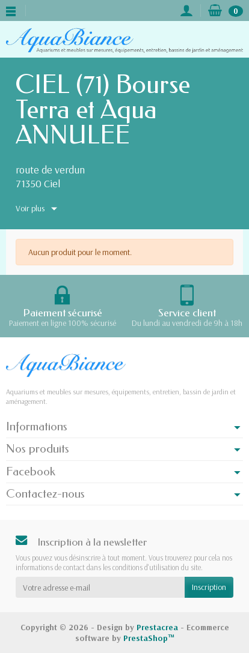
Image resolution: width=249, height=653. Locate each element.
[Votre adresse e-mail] (100, 587)
